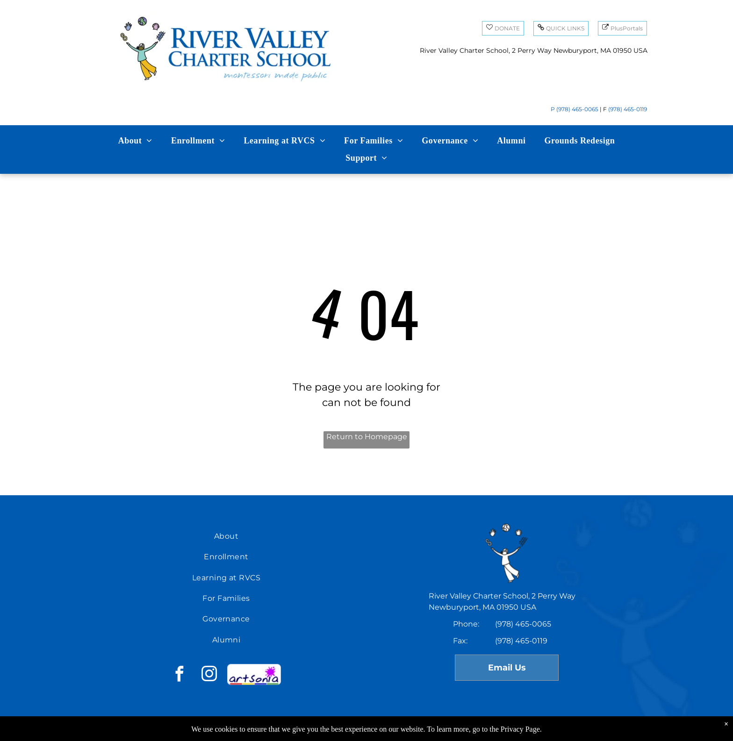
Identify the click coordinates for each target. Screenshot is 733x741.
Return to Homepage (366, 436)
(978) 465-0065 (577, 109)
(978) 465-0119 (627, 109)
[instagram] (209, 675)
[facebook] (179, 675)
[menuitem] (135, 141)
